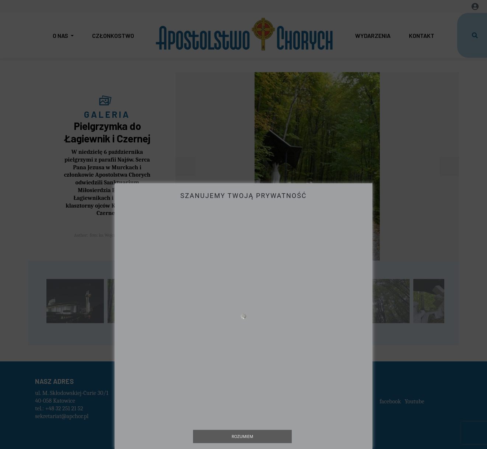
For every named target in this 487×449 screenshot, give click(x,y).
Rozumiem (242, 436)
